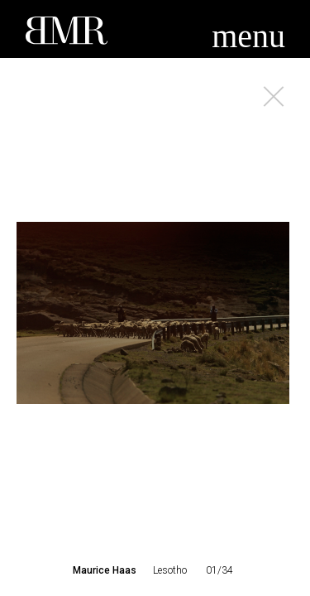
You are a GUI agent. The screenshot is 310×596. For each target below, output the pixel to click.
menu (248, 36)
